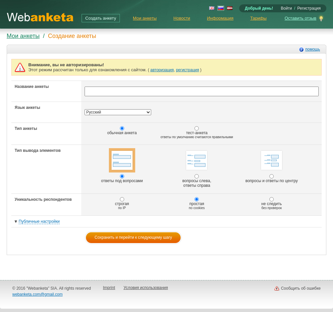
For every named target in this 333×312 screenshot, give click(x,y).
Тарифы (258, 18)
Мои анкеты (145, 18)
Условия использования (146, 287)
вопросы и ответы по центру (271, 165)
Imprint (109, 287)
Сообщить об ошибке (301, 288)
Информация (220, 18)
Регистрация (309, 8)
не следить (271, 203)
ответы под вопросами (122, 165)
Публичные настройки (39, 221)
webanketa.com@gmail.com (37, 294)
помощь (312, 49)
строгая (122, 203)
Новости (181, 18)
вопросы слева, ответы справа (196, 168)
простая (197, 203)
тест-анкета (197, 132)
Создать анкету (100, 18)
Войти (286, 8)
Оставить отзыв (300, 18)
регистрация (187, 70)
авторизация (161, 70)
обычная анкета (122, 130)
